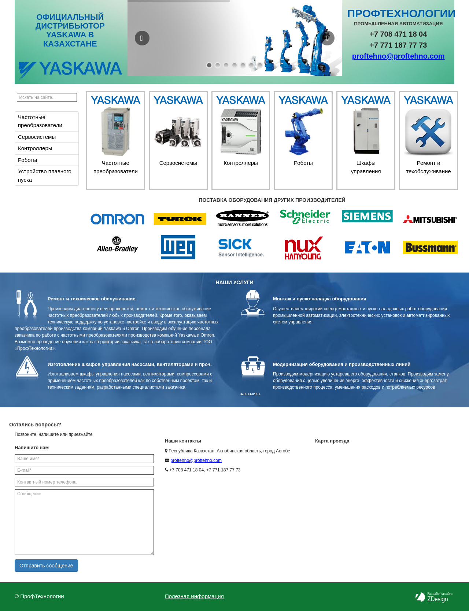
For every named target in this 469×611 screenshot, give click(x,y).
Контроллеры (35, 148)
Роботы (27, 160)
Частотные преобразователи (40, 121)
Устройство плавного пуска (44, 175)
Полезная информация (194, 596)
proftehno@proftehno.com (398, 56)
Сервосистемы (37, 137)
